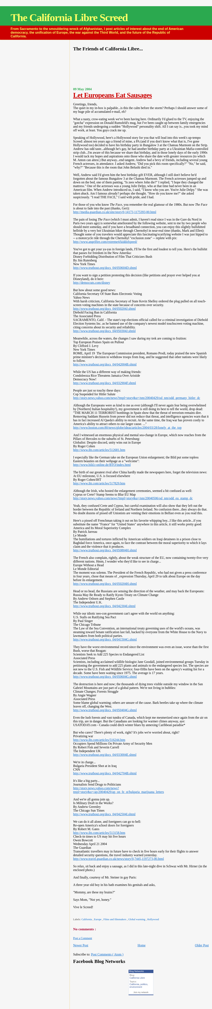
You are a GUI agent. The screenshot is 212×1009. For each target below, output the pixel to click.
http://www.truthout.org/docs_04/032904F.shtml (104, 383)
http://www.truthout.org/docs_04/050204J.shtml (104, 308)
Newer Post (80, 945)
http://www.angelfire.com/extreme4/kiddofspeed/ (105, 241)
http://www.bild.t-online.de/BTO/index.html (102, 465)
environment (136, 987)
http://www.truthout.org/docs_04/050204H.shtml (105, 583)
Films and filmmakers (115, 919)
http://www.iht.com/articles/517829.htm (99, 483)
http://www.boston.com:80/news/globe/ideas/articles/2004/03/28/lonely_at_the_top (127, 427)
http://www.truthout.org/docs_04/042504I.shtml (104, 814)
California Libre (137, 978)
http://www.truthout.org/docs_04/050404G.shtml (105, 710)
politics (143, 984)
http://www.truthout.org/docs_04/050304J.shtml (104, 331)
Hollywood (153, 919)
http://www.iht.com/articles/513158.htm (99, 833)
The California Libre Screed (69, 17)
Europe (98, 919)
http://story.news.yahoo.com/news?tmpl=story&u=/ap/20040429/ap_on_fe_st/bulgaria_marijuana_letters (118, 790)
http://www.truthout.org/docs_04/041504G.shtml (105, 639)
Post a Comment (82, 938)
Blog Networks (136, 971)
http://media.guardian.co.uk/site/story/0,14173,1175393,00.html (114, 212)
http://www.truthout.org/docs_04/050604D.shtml (105, 267)
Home (142, 945)
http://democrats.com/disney (91, 282)
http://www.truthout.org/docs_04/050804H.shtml (105, 550)
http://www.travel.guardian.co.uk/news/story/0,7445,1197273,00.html (118, 859)
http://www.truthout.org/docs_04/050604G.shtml (105, 676)
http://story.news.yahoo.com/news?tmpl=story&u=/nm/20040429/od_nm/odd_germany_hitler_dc (136, 398)
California (87, 919)
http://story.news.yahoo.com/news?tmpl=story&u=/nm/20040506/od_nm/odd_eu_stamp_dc (133, 498)
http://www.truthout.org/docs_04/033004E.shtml (104, 754)
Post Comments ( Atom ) (107, 954)
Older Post (202, 945)
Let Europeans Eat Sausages (112, 95)
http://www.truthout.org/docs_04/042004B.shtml (105, 364)
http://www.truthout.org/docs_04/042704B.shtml (105, 773)
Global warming (137, 919)
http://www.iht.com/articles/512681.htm (99, 450)
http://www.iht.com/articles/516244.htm (99, 740)
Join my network (141, 992)
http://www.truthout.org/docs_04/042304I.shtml (104, 606)
